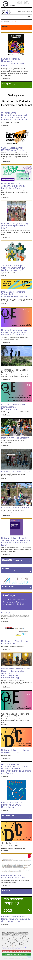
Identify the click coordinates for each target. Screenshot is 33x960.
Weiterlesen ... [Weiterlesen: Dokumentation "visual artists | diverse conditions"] (5, 758)
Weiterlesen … (5, 379)
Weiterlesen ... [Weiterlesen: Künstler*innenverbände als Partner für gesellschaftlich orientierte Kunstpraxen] (5, 342)
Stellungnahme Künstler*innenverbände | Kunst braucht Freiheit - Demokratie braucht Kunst (14, 116)
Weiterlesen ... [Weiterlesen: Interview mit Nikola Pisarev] (5, 445)
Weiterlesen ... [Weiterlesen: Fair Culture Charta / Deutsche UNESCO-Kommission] (5, 810)
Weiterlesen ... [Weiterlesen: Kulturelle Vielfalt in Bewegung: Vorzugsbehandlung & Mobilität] (5, 78)
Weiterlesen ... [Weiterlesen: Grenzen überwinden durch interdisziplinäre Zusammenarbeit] (5, 415)
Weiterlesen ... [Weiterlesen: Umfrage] (5, 621)
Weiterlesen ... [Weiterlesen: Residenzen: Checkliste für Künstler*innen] (5, 649)
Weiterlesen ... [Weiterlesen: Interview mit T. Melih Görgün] (5, 479)
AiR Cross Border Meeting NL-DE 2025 (14, 371)
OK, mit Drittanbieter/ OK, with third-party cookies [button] (16, 954)
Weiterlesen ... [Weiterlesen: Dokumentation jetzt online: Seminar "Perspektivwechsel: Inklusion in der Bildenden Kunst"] (5, 554)
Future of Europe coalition (16, 273)
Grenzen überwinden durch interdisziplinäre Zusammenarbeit (15, 406)
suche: (19, 11)
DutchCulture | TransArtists (9, 646)
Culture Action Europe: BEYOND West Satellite (13, 149)
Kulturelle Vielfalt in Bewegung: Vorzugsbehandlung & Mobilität (12, 62)
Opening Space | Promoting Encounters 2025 (15, 715)
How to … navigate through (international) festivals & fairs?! (15, 225)
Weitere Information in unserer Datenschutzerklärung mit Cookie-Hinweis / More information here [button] (14, 948)
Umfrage (5, 612)
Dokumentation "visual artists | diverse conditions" (16, 751)
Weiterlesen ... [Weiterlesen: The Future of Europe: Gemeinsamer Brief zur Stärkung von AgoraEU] (5, 276)
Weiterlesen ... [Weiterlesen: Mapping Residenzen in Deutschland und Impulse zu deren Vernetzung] (5, 924)
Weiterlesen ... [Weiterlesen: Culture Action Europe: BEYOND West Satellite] (5, 161)
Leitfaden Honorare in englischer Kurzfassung (13, 876)
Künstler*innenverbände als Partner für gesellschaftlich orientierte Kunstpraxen (15, 332)
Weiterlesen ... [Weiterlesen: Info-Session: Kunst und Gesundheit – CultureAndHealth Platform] (5, 304)
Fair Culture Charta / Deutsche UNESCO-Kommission (11, 804)
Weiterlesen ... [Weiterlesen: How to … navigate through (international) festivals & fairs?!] (5, 237)
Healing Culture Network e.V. (10, 301)
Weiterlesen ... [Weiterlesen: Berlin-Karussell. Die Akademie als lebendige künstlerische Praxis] (5, 197)
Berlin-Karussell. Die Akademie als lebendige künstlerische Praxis (13, 185)
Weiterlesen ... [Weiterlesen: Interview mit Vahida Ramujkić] (5, 515)
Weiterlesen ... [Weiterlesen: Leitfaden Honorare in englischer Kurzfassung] (5, 885)
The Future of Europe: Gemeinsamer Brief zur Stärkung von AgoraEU (13, 267)
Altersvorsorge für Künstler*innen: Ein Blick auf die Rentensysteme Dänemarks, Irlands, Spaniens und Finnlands (16, 768)
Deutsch (4, 10)
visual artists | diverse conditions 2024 (11, 844)
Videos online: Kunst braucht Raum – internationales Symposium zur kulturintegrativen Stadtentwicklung (15, 673)
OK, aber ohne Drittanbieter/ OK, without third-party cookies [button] (16, 951)
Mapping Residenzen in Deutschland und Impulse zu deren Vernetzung (15, 918)
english (8, 10)
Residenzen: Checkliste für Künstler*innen (14, 642)
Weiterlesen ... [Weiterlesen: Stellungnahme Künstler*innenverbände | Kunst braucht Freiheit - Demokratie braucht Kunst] (5, 125)
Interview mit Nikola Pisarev (15, 438)
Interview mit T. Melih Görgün (15, 471)
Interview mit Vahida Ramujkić (16, 507)
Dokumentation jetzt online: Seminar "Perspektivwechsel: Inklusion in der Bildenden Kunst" (16, 541)
